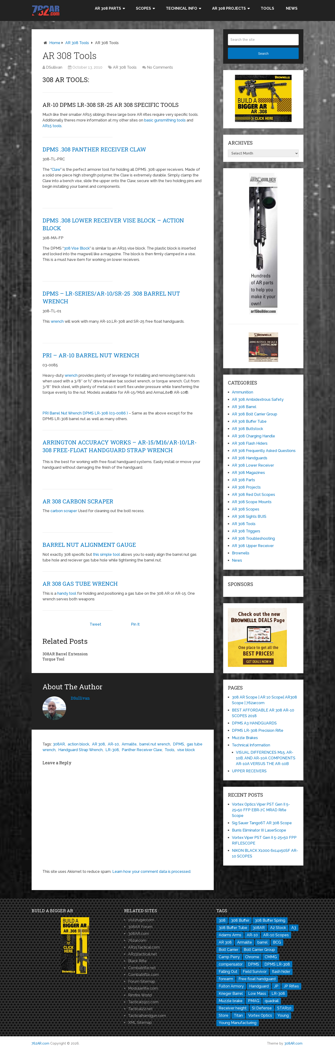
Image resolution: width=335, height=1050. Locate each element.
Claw (56, 169)
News (291, 8)
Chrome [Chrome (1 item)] (252, 957)
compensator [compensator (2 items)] (231, 964)
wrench (57, 321)
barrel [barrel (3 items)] (262, 942)
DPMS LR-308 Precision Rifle (257, 730)
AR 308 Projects (229, 8)
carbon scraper (63, 511)
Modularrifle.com (143, 988)
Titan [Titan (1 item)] (238, 1015)
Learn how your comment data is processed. (151, 871)
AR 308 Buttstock (247, 429)
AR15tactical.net (142, 954)
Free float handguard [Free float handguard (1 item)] (257, 979)
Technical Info (181, 8)
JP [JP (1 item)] (276, 986)
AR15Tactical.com (144, 947)
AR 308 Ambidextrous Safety (258, 399)
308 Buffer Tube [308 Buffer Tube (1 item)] (233, 927)
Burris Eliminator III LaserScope (259, 830)
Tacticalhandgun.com (147, 1015)
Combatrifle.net (142, 968)
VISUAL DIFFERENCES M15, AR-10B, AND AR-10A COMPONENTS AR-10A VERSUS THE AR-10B (265, 758)
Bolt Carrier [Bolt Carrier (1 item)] (228, 949)
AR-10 (113, 744)
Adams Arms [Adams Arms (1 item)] (230, 935)
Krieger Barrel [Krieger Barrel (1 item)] (231, 993)
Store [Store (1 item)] (223, 1015)
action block (78, 744)
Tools (267, 8)
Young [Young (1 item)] (283, 1015)
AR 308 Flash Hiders (250, 443)
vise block (186, 749)
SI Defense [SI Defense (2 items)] (262, 1008)
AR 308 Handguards (249, 458)
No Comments (160, 67)
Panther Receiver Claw (142, 749)
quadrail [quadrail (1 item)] (272, 1001)
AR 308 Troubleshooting (253, 538)
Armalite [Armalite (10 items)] (244, 942)
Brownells (240, 553)
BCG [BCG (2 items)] (277, 942)
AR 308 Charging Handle (253, 436)
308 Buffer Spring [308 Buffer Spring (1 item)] (270, 920)
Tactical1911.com (143, 1002)
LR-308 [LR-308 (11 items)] (278, 993)
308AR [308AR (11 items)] (259, 927)
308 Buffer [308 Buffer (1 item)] (240, 920)
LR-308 (112, 749)
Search (263, 53)
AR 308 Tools (77, 43)
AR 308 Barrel (244, 407)
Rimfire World (140, 995)
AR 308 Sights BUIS (249, 516)
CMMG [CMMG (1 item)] (271, 957)
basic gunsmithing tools (165, 120)
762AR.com (40, 1043)
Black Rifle (137, 961)
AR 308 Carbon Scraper (77, 501)
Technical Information (251, 745)
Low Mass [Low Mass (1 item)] (257, 993)
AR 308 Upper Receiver (253, 546)
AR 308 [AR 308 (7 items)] (225, 942)
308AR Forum (140, 927)
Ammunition (242, 392)
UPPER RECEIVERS (249, 771)
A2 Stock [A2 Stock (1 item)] (278, 927)
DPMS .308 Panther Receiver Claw (94, 149)
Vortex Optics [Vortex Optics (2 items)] (260, 1015)
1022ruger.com (141, 920)
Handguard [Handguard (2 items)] (259, 986)
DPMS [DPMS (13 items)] (253, 964)
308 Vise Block (77, 248)
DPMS (178, 744)
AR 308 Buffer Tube (249, 421)
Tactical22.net (140, 1009)
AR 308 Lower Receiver (253, 465)
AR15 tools (52, 126)
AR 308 (98, 744)
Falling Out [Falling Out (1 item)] (228, 971)
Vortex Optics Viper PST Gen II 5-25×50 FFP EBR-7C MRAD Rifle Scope (261, 810)
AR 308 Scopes (245, 509)
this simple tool (106, 554)
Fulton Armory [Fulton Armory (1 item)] (231, 986)
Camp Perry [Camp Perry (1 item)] (229, 957)
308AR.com (138, 933)
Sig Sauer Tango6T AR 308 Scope (262, 823)
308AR (59, 744)
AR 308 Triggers (246, 531)
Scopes (143, 8)
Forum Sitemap (141, 981)
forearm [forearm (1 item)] (226, 979)
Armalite (129, 744)
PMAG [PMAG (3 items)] (253, 1001)
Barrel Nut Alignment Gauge (89, 544)
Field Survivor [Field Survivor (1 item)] (255, 971)
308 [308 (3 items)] (222, 920)
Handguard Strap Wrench (80, 749)
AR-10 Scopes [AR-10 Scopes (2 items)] (276, 935)
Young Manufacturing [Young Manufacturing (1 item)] (237, 1023)
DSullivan (54, 67)
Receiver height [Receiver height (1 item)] (233, 1008)
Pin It (135, 624)
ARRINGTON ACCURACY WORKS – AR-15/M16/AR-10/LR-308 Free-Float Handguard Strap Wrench (119, 446)
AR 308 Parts (108, 8)
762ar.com (137, 940)
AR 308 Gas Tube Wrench (80, 583)
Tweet (95, 624)
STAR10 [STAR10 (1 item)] (284, 1008)
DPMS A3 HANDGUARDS (254, 723)
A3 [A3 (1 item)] (293, 927)
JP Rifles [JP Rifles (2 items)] (291, 986)
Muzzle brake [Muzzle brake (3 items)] (231, 1001)
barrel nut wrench (154, 744)
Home (54, 43)
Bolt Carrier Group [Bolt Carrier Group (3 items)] (259, 949)
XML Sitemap (140, 1022)
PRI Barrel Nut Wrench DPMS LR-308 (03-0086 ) (85, 413)
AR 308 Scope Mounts (252, 502)
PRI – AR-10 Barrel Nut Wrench (90, 355)
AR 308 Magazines (248, 472)
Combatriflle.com (143, 974)
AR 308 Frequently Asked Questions (264, 450)
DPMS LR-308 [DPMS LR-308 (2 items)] (277, 964)
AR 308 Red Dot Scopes (253, 494)
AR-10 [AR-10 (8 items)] (252, 935)
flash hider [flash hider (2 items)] (281, 971)
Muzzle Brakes (245, 738)
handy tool (66, 593)
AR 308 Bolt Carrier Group (254, 414)
